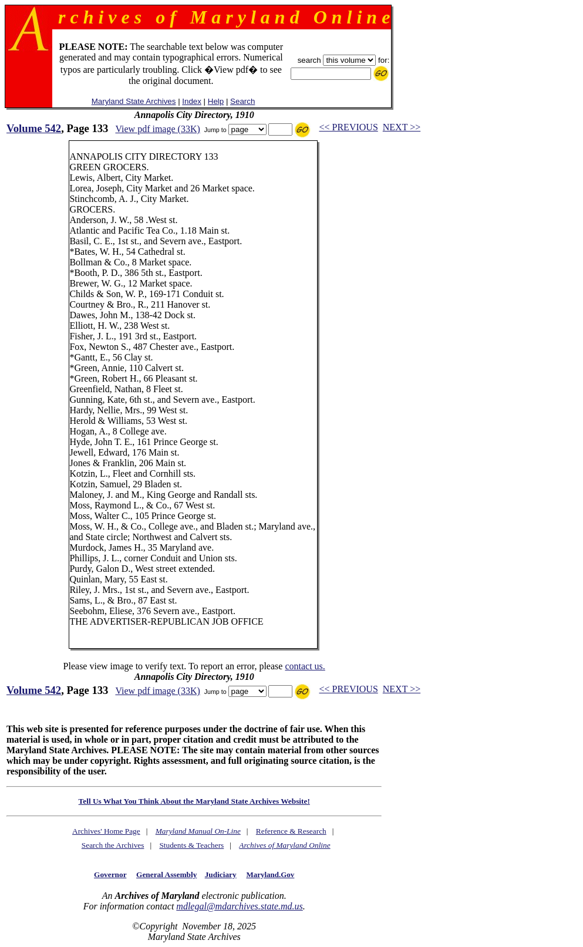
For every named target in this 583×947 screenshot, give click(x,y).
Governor (110, 874)
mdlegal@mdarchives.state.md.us (239, 906)
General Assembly (166, 874)
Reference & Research (291, 831)
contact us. (305, 666)
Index (191, 101)
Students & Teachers (191, 845)
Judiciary (221, 874)
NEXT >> (401, 127)
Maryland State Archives (134, 101)
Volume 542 (33, 128)
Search (242, 101)
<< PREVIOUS (348, 127)
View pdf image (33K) (157, 129)
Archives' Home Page (106, 831)
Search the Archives (113, 845)
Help (216, 101)
